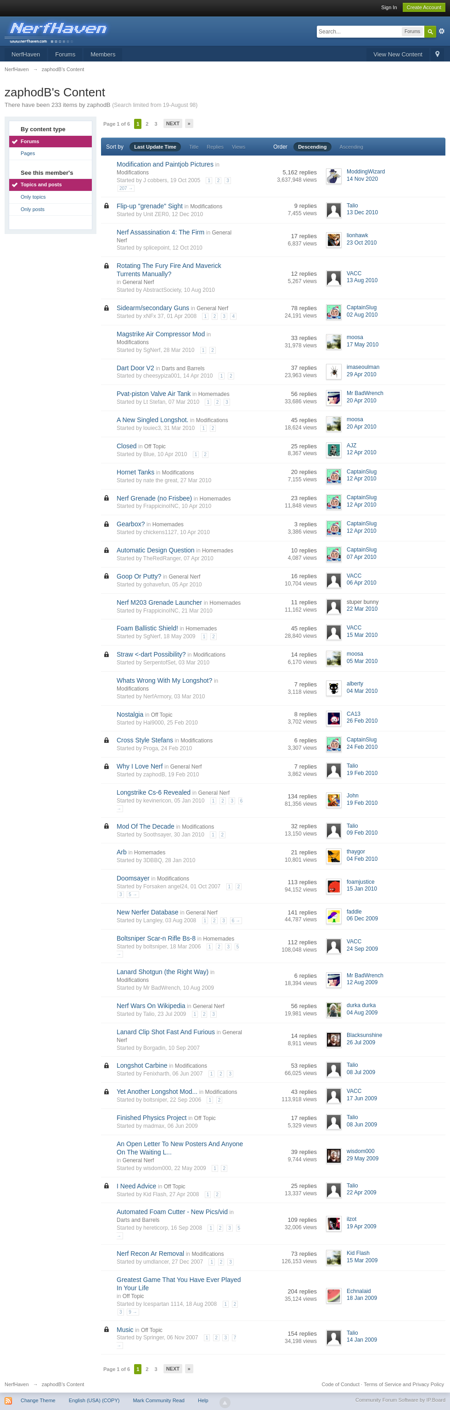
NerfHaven (25, 54)
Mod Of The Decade (145, 826)
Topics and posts (41, 184)
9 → (133, 1312)
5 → (133, 894)
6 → (236, 920)
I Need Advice (136, 1186)
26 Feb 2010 (362, 721)
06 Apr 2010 (362, 583)
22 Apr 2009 (362, 1192)
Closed (127, 446)
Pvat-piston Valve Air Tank (154, 393)
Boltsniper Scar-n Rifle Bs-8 (156, 938)
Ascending (351, 147)
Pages (28, 153)
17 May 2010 (362, 344)
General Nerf (138, 282)
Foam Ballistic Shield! (147, 628)
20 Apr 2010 (362, 400)
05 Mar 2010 (362, 661)
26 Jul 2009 (361, 1042)
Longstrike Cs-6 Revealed (154, 792)
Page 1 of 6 (116, 124)
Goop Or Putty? (139, 576)
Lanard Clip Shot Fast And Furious (166, 1032)
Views (238, 147)
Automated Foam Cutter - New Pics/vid (172, 1211)
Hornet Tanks (135, 472)
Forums (65, 54)
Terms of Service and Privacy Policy (404, 1384)
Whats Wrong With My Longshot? (164, 680)
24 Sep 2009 (362, 949)
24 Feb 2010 (362, 747)
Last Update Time (155, 147)
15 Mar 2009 (362, 1260)
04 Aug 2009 (362, 1012)
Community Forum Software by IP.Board (400, 1400)
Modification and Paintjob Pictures (165, 164)
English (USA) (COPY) (94, 1400)
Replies (215, 147)
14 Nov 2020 (362, 179)
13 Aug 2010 (362, 280)
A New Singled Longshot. (152, 420)
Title (193, 147)
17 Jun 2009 (362, 1098)
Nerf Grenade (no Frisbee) (154, 498)
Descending (312, 147)
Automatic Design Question (156, 550)
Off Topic (155, 446)
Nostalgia (130, 714)
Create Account (424, 7)
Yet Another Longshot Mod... (157, 1091)
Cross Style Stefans (145, 740)
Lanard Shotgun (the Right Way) (162, 971)
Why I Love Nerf (140, 766)
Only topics (33, 197)
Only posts (33, 209)
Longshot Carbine (142, 1065)
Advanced (441, 31)
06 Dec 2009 (362, 918)
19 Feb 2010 (362, 773)
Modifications (133, 172)
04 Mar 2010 (362, 691)
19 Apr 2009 (362, 1226)
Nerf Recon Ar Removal (150, 1253)
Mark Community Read (158, 1400)
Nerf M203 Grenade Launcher (159, 602)
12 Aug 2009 (362, 982)
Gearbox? (131, 524)
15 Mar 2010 (362, 635)
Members (102, 54)
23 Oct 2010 (362, 243)
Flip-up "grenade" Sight (150, 206)
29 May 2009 (362, 1158)
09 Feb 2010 (362, 833)
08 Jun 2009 (362, 1124)
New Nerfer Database (148, 912)
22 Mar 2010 (362, 609)
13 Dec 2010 (362, 212)
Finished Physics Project (152, 1117)
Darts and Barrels (183, 368)
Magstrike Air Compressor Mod (161, 334)
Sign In (389, 7)
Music (125, 1329)
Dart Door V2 (135, 368)
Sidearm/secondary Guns (153, 308)
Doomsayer (133, 878)
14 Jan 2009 (362, 1340)
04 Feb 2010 (362, 859)
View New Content (397, 54)
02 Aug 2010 (362, 315)
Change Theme (38, 1400)
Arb (122, 852)
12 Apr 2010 (362, 452)
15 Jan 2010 (362, 889)
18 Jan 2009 (362, 1298)
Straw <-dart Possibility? (151, 654)
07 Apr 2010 (362, 557)
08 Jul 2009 (361, 1072)
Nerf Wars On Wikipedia (151, 1005)
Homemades (214, 394)
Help (203, 1400)
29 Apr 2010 (362, 374)
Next (173, 123)
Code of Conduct (340, 1384)
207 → (126, 188)
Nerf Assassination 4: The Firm (160, 232)
